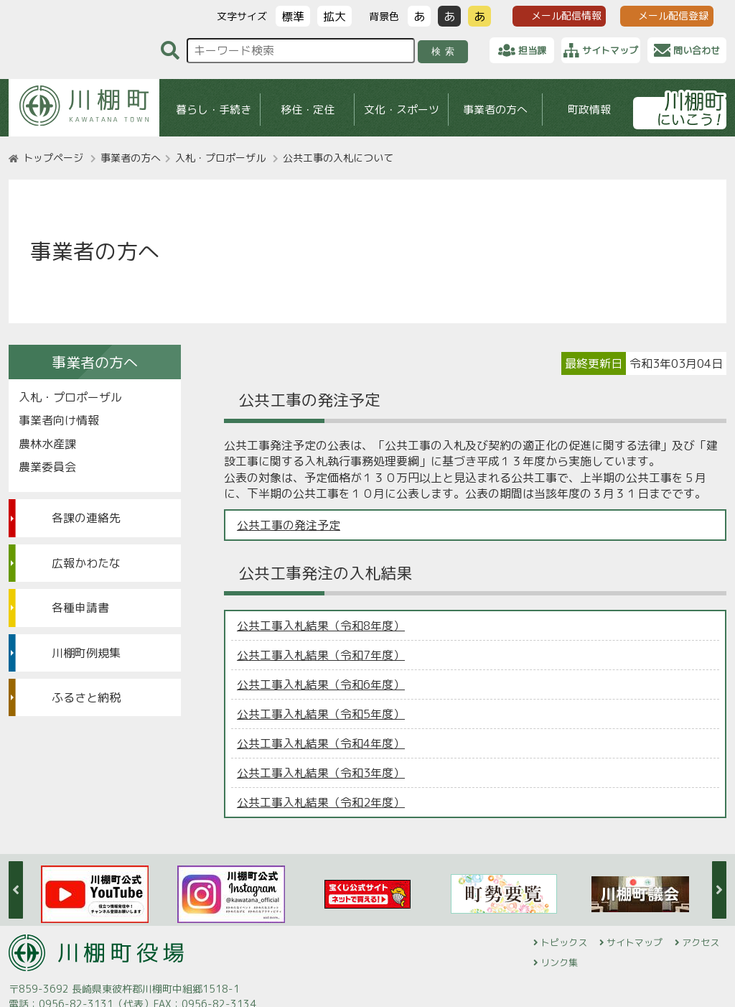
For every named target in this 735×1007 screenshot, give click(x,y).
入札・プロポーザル (220, 157)
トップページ (53, 157)
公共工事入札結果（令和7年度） (321, 655)
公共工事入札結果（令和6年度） (321, 684)
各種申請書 (80, 608)
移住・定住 (307, 109)
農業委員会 (47, 467)
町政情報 (589, 109)
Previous (16, 890)
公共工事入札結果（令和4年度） (321, 743)
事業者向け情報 (59, 420)
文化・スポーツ (401, 109)
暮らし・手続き (213, 109)
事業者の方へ (495, 109)
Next (719, 890)
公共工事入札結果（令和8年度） (321, 626)
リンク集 (559, 962)
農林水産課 (47, 444)
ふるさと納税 (86, 697)
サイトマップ (635, 942)
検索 (445, 51)
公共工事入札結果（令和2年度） (321, 802)
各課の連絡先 (86, 518)
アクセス (700, 942)
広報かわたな (86, 563)
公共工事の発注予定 (288, 525)
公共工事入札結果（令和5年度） (321, 714)
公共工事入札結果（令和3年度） (321, 773)
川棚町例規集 (86, 653)
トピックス (563, 942)
